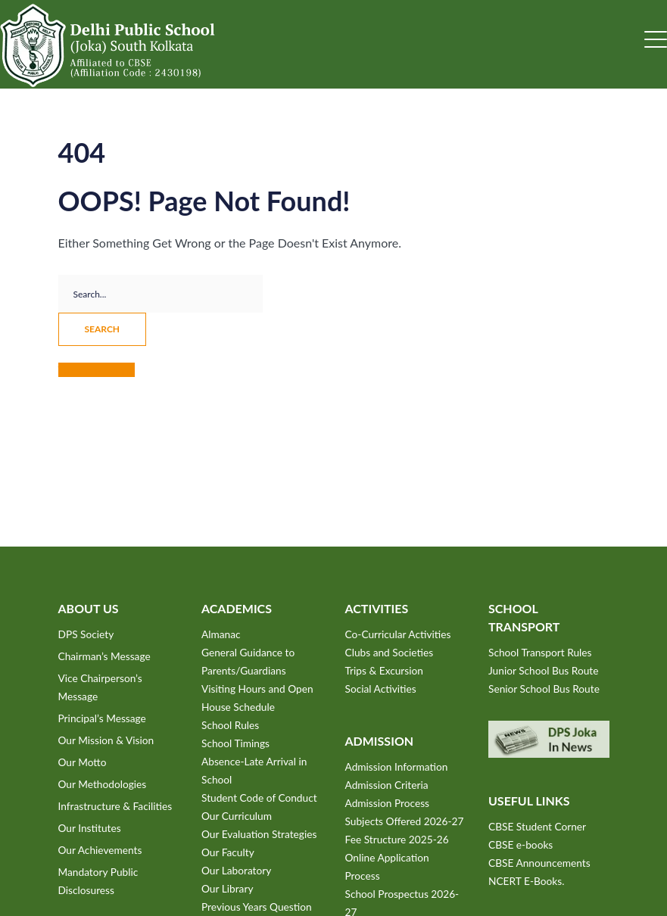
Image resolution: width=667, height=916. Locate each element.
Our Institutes (89, 827)
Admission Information (396, 766)
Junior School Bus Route (543, 670)
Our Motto (82, 762)
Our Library (227, 888)
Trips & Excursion (384, 670)
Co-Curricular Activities (398, 634)
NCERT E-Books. (526, 880)
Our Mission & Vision (106, 740)
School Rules (230, 724)
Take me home (96, 370)
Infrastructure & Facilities (115, 805)
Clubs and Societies (389, 652)
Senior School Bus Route (544, 688)
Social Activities (380, 688)
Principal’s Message (102, 718)
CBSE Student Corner (537, 826)
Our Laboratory (236, 870)
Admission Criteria (387, 784)
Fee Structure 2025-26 (397, 839)
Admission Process (387, 802)
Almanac (221, 634)
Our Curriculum (236, 815)
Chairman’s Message (104, 656)
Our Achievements (100, 849)
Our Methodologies (102, 783)
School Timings (235, 743)
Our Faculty (227, 852)
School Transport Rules (540, 652)
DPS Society (86, 634)
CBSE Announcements (539, 862)
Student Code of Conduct (259, 797)
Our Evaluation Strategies (258, 833)
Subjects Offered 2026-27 (404, 821)
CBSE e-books (520, 844)
